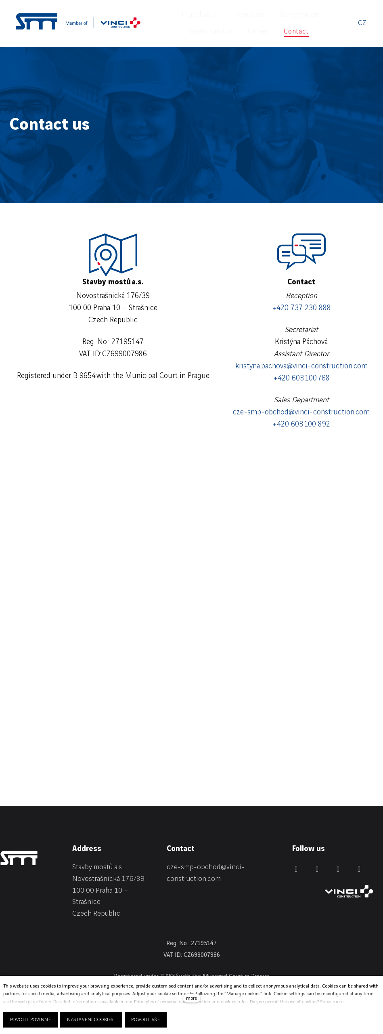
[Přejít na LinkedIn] (296, 855)
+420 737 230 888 (301, 294)
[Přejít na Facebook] (317, 855)
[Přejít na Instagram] (338, 855)
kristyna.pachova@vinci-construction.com (301, 353)
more (191, 998)
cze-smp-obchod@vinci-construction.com (301, 399)
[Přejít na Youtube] (359, 855)
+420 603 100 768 (301, 365)
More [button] (300, 16)
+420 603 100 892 (301, 411)
